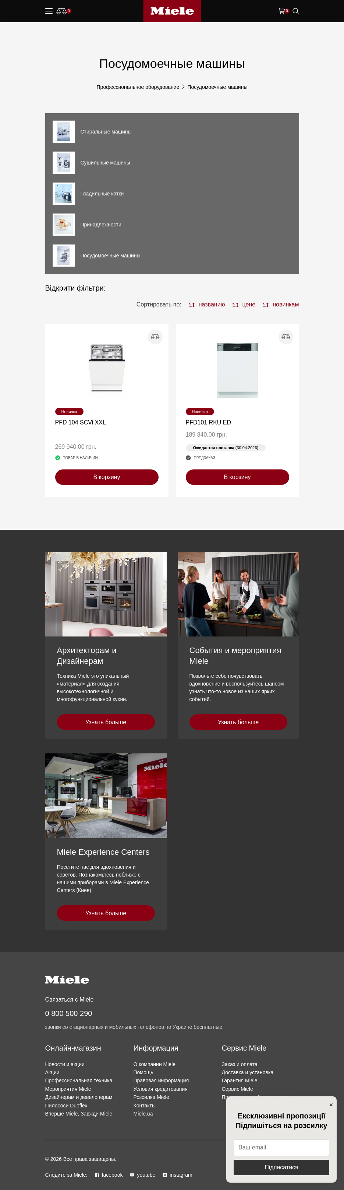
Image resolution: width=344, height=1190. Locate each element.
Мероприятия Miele (68, 1089)
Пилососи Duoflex (66, 1106)
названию (207, 304)
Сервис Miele (237, 1089)
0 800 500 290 (68, 1013)
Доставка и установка (248, 1072)
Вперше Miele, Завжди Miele (79, 1114)
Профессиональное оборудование (138, 87)
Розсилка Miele (151, 1097)
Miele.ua (143, 1114)
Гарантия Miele (240, 1080)
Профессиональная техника (79, 1080)
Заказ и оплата (240, 1064)
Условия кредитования (161, 1089)
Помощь (143, 1072)
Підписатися (281, 1167)
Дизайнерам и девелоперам (79, 1097)
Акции (52, 1072)
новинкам (281, 304)
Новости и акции (65, 1064)
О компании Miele (155, 1064)
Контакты (145, 1106)
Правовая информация (161, 1080)
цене (244, 304)
